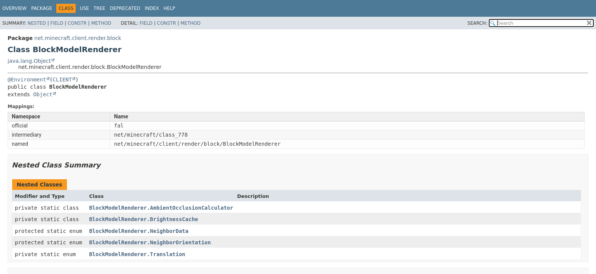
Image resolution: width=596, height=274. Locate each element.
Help (169, 8)
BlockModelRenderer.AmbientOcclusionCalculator (161, 208)
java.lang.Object (29, 61)
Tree (99, 8)
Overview (14, 8)
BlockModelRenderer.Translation (137, 254)
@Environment (27, 79)
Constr (77, 23)
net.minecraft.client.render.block (77, 38)
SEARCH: (478, 23)
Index (152, 8)
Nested (36, 23)
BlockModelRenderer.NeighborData (138, 231)
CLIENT (62, 79)
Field (56, 23)
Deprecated (125, 8)
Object (42, 94)
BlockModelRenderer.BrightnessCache (143, 219)
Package (41, 8)
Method (101, 23)
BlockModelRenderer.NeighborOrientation (150, 242)
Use (84, 8)
